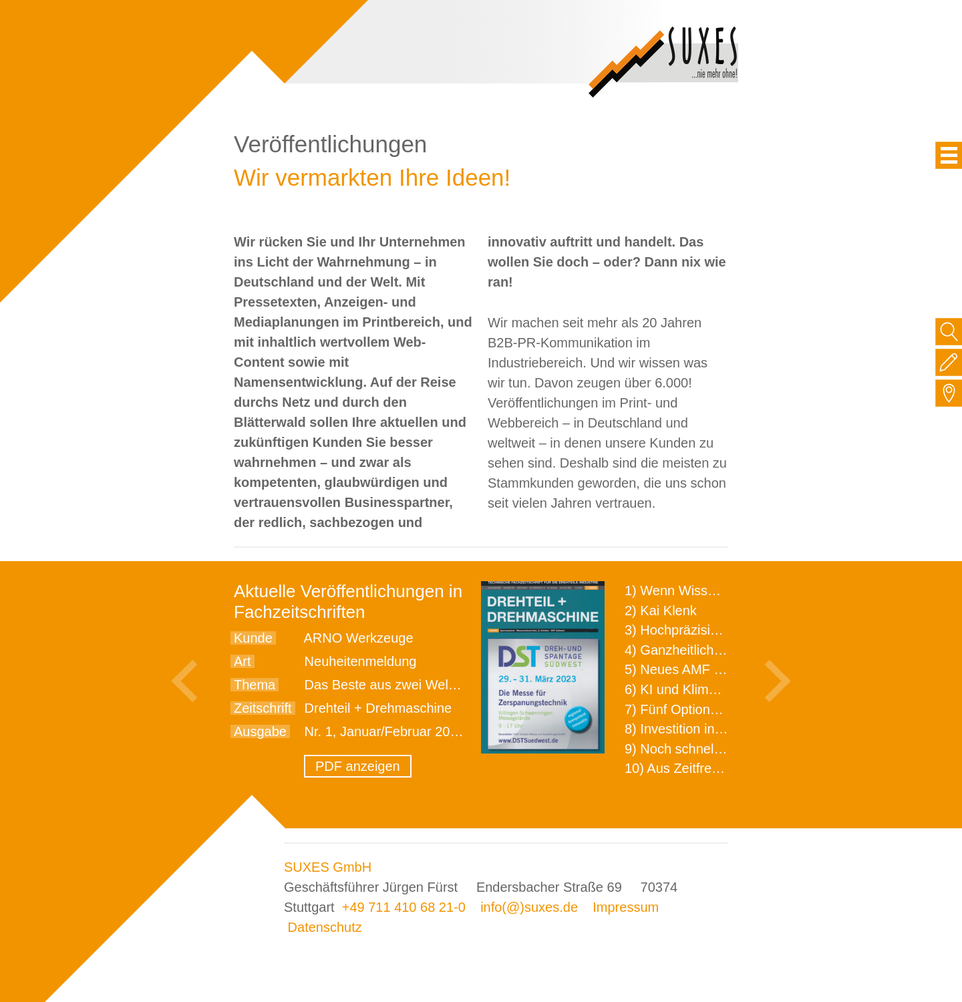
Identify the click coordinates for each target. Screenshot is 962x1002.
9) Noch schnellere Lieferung (710, 748)
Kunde (253, 638)
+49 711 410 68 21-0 (404, 907)
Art (242, 661)
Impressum (626, 907)
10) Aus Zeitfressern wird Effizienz (725, 768)
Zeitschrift (263, 708)
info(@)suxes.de (529, 907)
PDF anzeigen (357, 766)
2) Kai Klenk (661, 610)
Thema (254, 684)
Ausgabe (260, 731)
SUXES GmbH (327, 867)
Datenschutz (325, 927)
